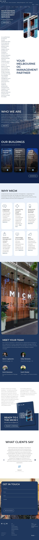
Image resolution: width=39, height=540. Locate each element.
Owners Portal (6, 22)
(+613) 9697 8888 (33, 524)
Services (21, 6)
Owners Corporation (12, 2)
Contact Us (13, 533)
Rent (2, 2)
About (33, 4)
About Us (12, 532)
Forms (25, 6)
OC (9, 6)
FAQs (29, 6)
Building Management (21, 2)
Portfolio (16, 6)
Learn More (5, 125)
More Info (5, 170)
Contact (36, 4)
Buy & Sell (6, 2)
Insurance (30, 2)
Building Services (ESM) (14, 529)
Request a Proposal (12, 426)
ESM (27, 2)
